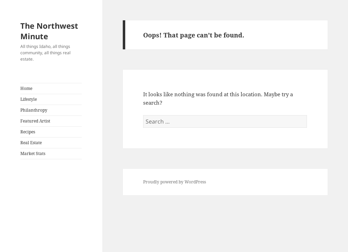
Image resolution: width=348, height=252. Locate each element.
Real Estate (31, 143)
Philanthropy (33, 110)
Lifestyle (28, 99)
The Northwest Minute (49, 30)
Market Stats (32, 153)
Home (26, 88)
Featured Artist (35, 121)
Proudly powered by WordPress (174, 182)
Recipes (27, 132)
